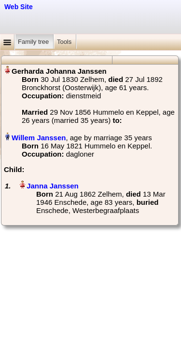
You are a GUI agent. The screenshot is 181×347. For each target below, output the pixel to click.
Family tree (34, 41)
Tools (65, 41)
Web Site (18, 7)
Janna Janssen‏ (53, 186)
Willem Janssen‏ (39, 137)
